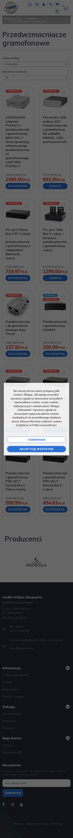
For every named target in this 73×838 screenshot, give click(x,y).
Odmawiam (36, 439)
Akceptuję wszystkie (36, 449)
